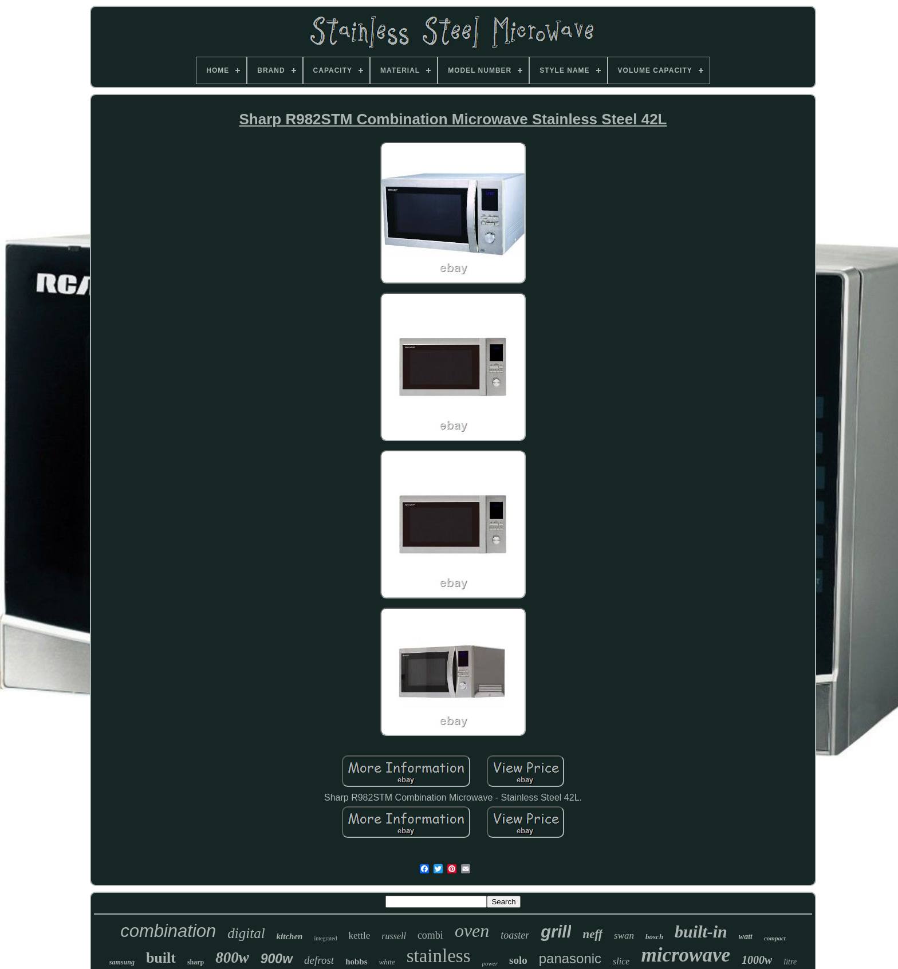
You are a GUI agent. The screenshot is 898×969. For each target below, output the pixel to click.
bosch (654, 936)
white (387, 962)
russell (393, 936)
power (490, 963)
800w (232, 957)
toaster (515, 935)
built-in (701, 931)
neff (592, 934)
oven (472, 930)
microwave (685, 955)
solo (518, 960)
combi (430, 935)
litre (790, 962)
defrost (319, 960)
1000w (757, 960)
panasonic (570, 958)
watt (746, 936)
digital (246, 933)
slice (621, 961)
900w (277, 958)
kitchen (290, 936)
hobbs (356, 961)
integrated (325, 938)
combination (168, 931)
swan (624, 935)
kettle (359, 935)
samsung (122, 962)
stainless (439, 956)
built (161, 958)
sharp (195, 962)
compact (775, 938)
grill (556, 932)
